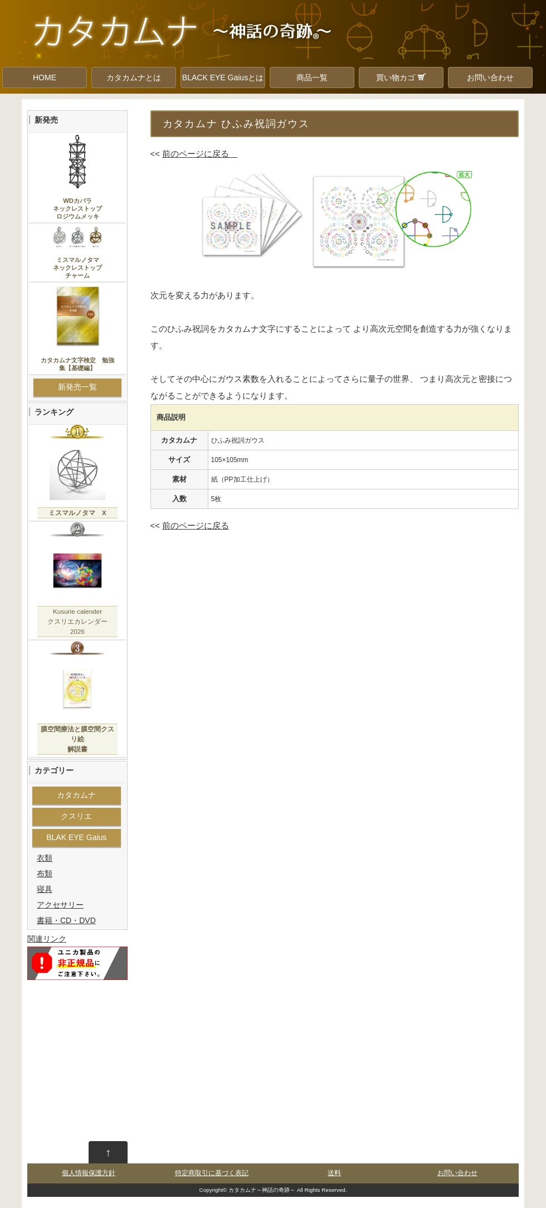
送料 (334, 1173)
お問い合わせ (490, 77)
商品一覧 (312, 77)
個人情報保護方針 (88, 1173)
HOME (44, 77)
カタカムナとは (133, 77)
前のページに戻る (199, 153)
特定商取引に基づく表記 (211, 1173)
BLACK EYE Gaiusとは (223, 77)
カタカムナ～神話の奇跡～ (261, 1190)
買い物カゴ (401, 77)
